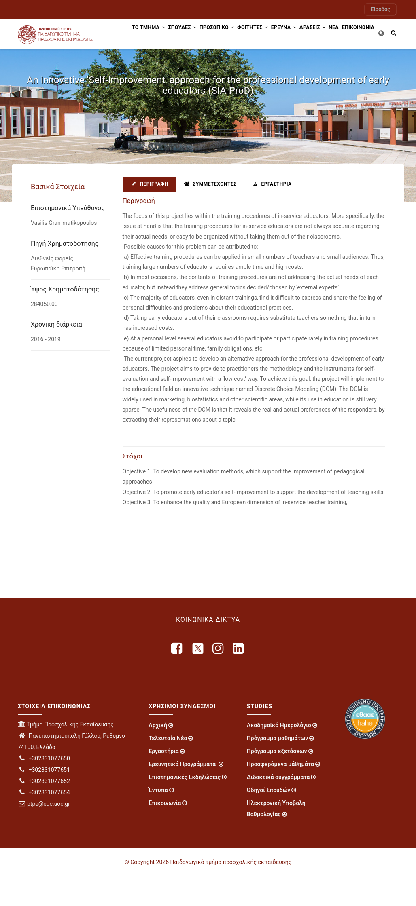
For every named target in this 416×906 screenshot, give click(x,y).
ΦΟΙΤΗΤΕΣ (255, 33)
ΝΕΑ (352, 33)
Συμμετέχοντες (210, 214)
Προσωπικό (214, 33)
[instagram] (218, 678)
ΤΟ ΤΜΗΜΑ (136, 33)
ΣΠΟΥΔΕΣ (175, 33)
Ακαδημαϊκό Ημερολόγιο (279, 755)
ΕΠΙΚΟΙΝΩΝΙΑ (136, 63)
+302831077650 (44, 789)
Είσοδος (380, 9)
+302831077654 (44, 822)
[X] (197, 678)
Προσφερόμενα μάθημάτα (280, 794)
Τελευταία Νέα (168, 768)
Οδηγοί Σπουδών (268, 820)
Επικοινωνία (165, 833)
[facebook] (177, 678)
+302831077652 (44, 811)
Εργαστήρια (271, 214)
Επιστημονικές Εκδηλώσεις (185, 807)
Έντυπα (158, 820)
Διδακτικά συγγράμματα (278, 807)
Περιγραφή (149, 214)
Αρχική (158, 755)
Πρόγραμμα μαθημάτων (277, 768)
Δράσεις (325, 33)
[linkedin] (239, 678)
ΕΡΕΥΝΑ (291, 33)
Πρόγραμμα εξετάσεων (277, 781)
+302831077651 (44, 800)
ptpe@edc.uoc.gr (44, 834)
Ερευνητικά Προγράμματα (183, 794)
